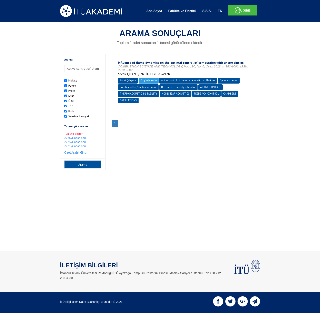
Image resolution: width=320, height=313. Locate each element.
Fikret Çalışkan (128, 80)
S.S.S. (206, 11)
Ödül (71, 101)
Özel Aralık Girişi (75, 152)
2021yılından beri (75, 146)
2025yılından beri (75, 142)
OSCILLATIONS (128, 100)
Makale (72, 80)
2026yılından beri (75, 138)
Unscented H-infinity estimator (178, 87)
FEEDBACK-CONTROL (206, 93)
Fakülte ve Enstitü (182, 11)
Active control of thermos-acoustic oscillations (188, 80)
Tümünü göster (73, 134)
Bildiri (71, 111)
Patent (72, 85)
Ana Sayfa (154, 11)
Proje (71, 91)
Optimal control (229, 80)
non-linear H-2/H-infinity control (138, 87)
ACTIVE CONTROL (210, 87)
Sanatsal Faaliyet (78, 116)
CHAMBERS (229, 93)
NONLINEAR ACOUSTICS (176, 93)
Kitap (71, 96)
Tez (70, 106)
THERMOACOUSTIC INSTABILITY (138, 93)
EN (220, 11)
